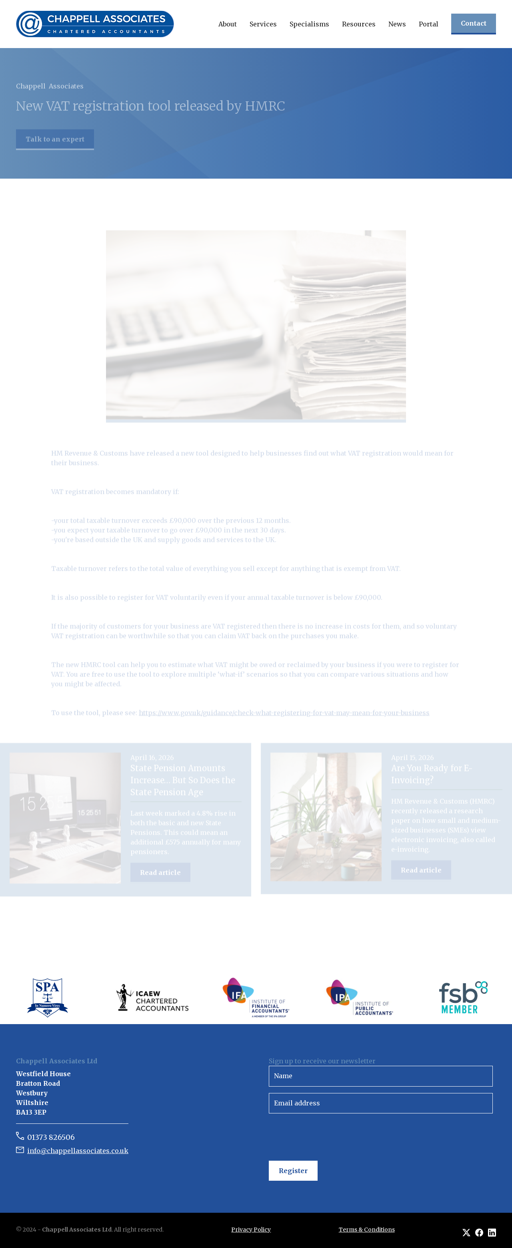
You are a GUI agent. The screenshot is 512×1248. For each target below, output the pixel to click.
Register (293, 1171)
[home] (95, 24)
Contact (473, 23)
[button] (227, 24)
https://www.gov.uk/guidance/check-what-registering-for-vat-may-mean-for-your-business (284, 716)
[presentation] (329, 1135)
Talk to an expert (55, 141)
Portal (428, 24)
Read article (160, 876)
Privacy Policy (251, 1229)
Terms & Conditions (367, 1229)
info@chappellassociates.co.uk (77, 1151)
